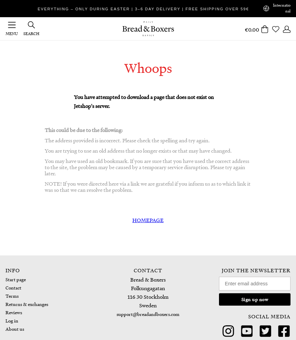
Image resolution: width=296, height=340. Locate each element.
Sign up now (254, 299)
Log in (12, 320)
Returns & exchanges (27, 304)
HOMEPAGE (148, 220)
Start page (16, 279)
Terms (12, 296)
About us (15, 329)
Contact (13, 287)
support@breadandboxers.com (148, 314)
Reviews (14, 312)
